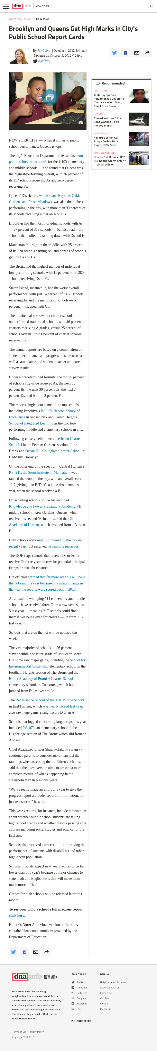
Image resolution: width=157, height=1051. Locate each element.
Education (42, 19)
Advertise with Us (109, 987)
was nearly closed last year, (63, 706)
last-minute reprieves (62, 546)
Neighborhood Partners (113, 982)
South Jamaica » (104, 91)
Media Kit (105, 1009)
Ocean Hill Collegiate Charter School (53, 451)
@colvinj (44, 61)
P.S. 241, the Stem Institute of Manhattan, (40, 472)
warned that (37, 577)
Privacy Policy (36, 1032)
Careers (104, 1003)
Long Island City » (106, 153)
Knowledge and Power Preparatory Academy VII (45, 506)
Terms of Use (19, 1032)
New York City (21, 18)
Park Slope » (102, 133)
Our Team (105, 998)
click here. (17, 915)
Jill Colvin (44, 50)
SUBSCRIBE (81, 1021)
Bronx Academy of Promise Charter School (41, 679)
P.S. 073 (28, 728)
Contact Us (106, 993)
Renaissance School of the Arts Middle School (50, 700)
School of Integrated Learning (31, 423)
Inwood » (99, 114)
